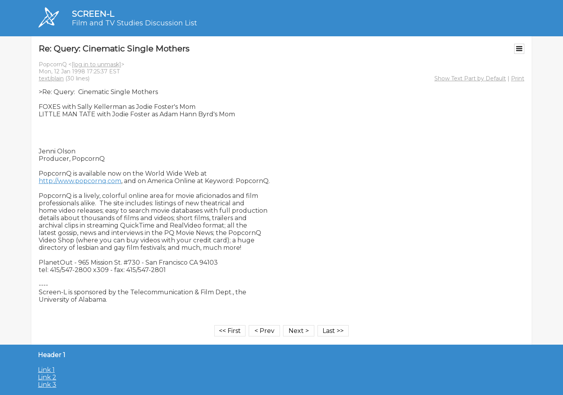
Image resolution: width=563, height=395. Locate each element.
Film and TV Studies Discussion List (134, 23)
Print (517, 78)
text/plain (51, 78)
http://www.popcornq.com (80, 181)
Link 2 (47, 377)
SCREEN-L (93, 14)
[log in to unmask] (96, 64)
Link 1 (46, 370)
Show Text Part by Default (470, 78)
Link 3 (47, 384)
